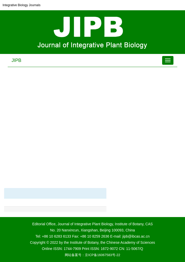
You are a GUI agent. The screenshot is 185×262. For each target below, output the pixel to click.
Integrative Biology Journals (21, 5)
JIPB (16, 60)
